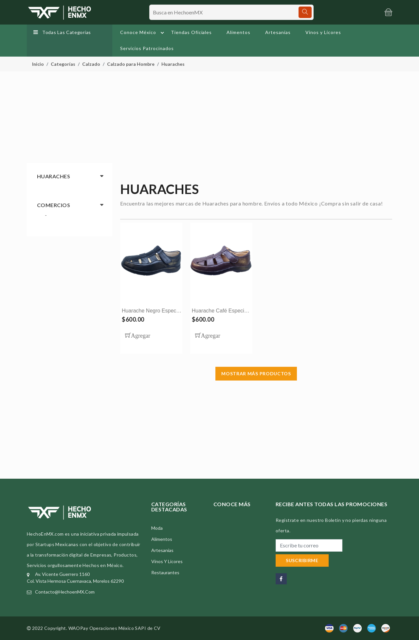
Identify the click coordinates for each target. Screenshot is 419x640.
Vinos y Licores (323, 32)
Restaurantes (165, 572)
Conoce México (143, 32)
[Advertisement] (209, 117)
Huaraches (173, 64)
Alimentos (238, 32)
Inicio (38, 64)
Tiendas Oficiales (191, 32)
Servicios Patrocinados (147, 48)
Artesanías (278, 32)
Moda (157, 528)
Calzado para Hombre (131, 64)
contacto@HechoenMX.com (65, 592)
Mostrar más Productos (256, 373)
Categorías (63, 64)
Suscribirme (302, 560)
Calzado (91, 64)
